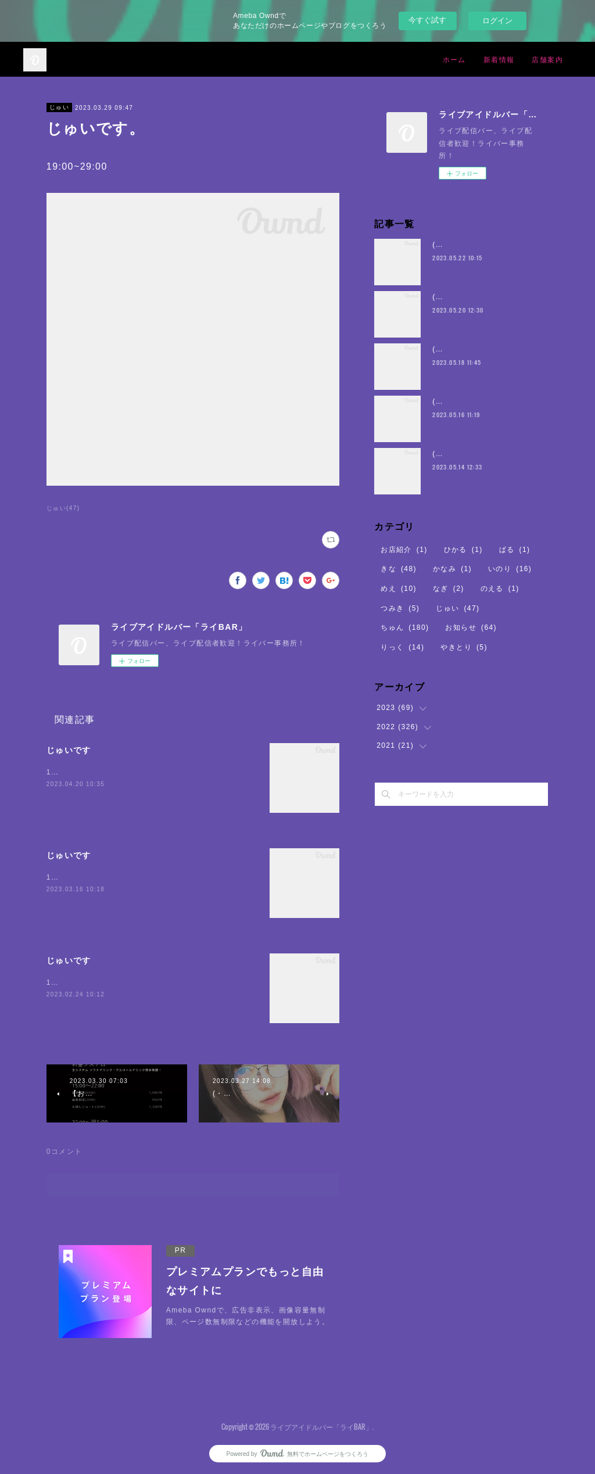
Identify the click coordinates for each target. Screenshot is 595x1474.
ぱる (515, 550)
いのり (510, 569)
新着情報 (499, 59)
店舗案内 (547, 59)
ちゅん (405, 627)
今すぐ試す (427, 20)
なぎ (448, 588)
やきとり (464, 647)
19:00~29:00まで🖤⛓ (87, 772)
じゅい (59, 107)
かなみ (452, 569)
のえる (500, 588)
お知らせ (471, 627)
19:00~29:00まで (78, 982)
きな (399, 569)
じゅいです (68, 750)
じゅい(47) (63, 508)
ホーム (454, 59)
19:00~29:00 (70, 877)
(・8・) (445, 245)
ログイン (497, 20)
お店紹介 (404, 550)
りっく (402, 647)
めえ (399, 588)
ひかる (463, 550)
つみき (400, 608)
